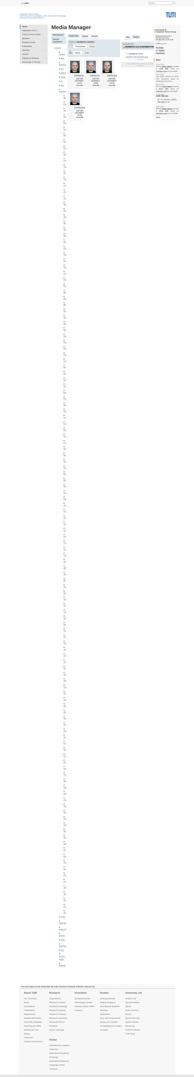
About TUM (30, 993)
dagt (65, 201)
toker (65, 736)
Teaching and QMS (32, 1026)
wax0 (65, 798)
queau (66, 583)
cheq (65, 158)
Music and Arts (131, 1010)
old (64, 558)
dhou (65, 226)
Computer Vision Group (29, 14)
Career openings (56, 1030)
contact (62, 54)
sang (65, 613)
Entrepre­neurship (82, 998)
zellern (66, 872)
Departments (29, 1014)
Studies (104, 993)
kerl (64, 386)
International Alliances (59, 1061)
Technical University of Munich (32, 18)
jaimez (66, 367)
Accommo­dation (132, 1002)
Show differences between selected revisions (140, 64)
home (63, 76)
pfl (64, 570)
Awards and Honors (32, 1018)
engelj (65, 269)
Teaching (26, 50)
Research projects (57, 1010)
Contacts (79, 1010)
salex (65, 607)
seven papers (167, 86)
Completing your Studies (111, 1026)
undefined (63, 954)
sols (65, 675)
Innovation (81, 993)
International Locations (59, 1045)
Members (26, 38)
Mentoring (129, 1026)
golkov (66, 312)
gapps (63, 72)
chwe (65, 177)
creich (65, 183)
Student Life (130, 998)
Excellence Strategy (58, 1006)
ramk (65, 589)
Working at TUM (31, 1030)
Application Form (29, 30)
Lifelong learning (107, 998)
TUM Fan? (28, 1037)
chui (65, 170)
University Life (133, 993)
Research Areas (28, 42)
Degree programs (108, 1002)
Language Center (57, 1065)
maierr (66, 484)
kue (64, 429)
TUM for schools (132, 1030)
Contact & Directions (33, 1041)
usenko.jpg (112, 75)
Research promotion (58, 1018)
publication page (161, 71)
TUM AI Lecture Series (31, 34)
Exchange (53, 1057)
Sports (128, 1006)
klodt (65, 404)
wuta (65, 835)
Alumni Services (132, 1018)
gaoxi (65, 293)
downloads (63, 64)
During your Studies (109, 1022)
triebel (65, 749)
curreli (65, 195)
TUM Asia (53, 1049)
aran (65, 109)
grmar (65, 318)
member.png (95, 75)
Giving (27, 1033)
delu (65, 207)
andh (65, 103)
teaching (62, 929)
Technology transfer (83, 1002)
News (26, 1002)
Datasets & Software (30, 58)
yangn (65, 853)
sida (65, 669)
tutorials (62, 948)
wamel (66, 779)
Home (24, 26)
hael (65, 330)
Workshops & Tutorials (31, 62)
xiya (65, 847)
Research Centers (57, 1002)
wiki (62, 958)
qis (64, 576)
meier (65, 503)
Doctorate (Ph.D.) (57, 1022)
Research (54, 993)
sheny (65, 663)
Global (53, 1039)
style (62, 923)
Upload (85, 36)
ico (62, 80)
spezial (62, 919)
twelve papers (167, 66)
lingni (65, 466)
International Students (109, 1006)
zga (64, 878)
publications (64, 906)
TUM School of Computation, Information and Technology (43, 16)
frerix (65, 281)
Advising (104, 1010)
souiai (65, 687)
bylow (65, 152)
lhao (65, 460)
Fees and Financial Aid (110, 1018)
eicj (62, 68)
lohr (65, 478)
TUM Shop (130, 1033)
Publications (27, 46)
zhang (65, 884)
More (158, 117)
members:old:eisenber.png (139, 46)
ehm (65, 244)
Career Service (132, 1022)
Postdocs (53, 1026)
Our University (30, 998)
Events (128, 1014)
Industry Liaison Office (85, 1006)
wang (65, 786)
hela (65, 349)
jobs (62, 84)
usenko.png (80, 107)
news (63, 900)
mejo (65, 515)
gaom (65, 287)
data (62, 58)
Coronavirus (29, 1006)
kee (64, 380)
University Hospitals (32, 1022)
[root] (58, 48)
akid (65, 96)
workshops (63, 964)
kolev (65, 416)
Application (105, 1014)
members (63, 90)
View (127, 37)
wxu (65, 841)
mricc (65, 533)
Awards (25, 54)
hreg (65, 361)
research (62, 913)
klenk (65, 398)
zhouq (65, 896)
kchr (65, 373)
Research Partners (57, 1014)
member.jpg (80, 75)
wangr (65, 792)
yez (64, 866)
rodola (66, 601)
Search (94, 36)
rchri (65, 595)
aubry (65, 115)
